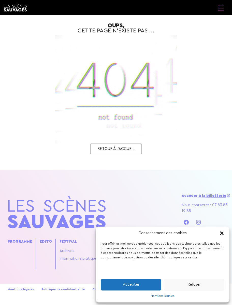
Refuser (194, 284)
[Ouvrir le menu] (220, 6)
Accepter (131, 284)
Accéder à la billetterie (204, 196)
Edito (46, 241)
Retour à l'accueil (116, 149)
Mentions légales (163, 295)
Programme (20, 241)
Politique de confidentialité (63, 289)
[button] (221, 233)
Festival (68, 241)
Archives (67, 251)
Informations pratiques (79, 258)
